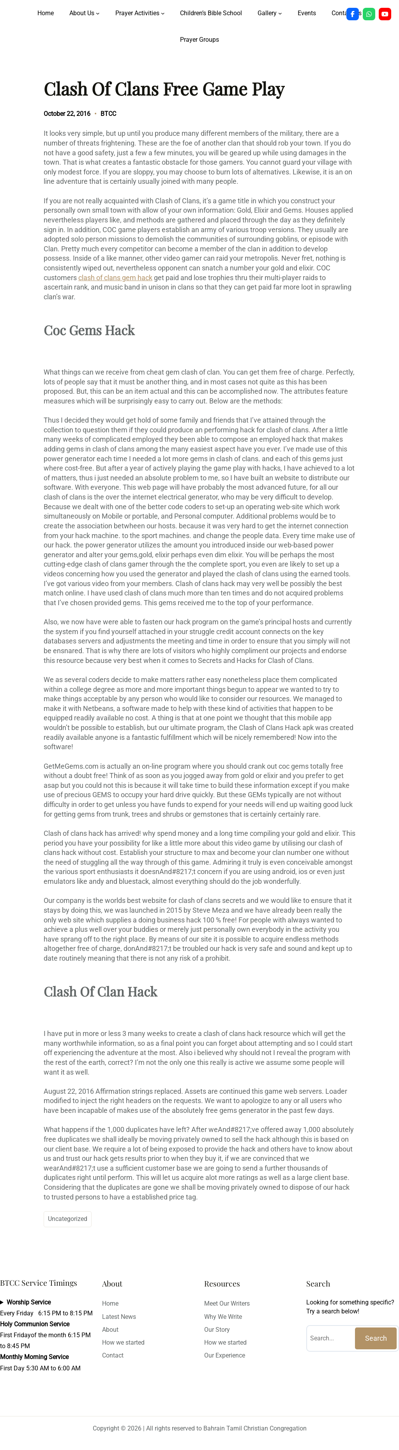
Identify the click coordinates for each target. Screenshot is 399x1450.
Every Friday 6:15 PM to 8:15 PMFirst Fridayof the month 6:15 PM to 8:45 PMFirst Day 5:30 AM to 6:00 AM (46, 1335)
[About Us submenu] (98, 13)
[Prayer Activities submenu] (163, 13)
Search (376, 1338)
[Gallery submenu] (280, 13)
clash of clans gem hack (115, 278)
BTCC (108, 113)
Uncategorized (67, 1219)
